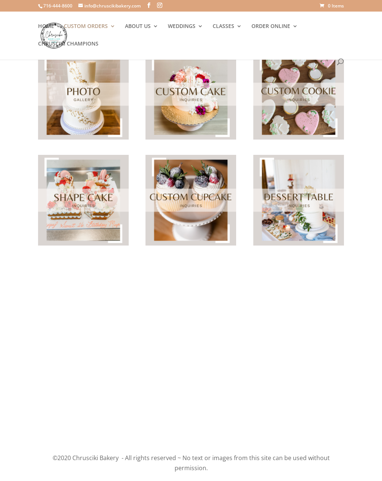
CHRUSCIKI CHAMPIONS (68, 44)
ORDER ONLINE (270, 26)
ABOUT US (138, 26)
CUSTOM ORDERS (86, 26)
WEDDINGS (181, 26)
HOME (46, 26)
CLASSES (223, 26)
